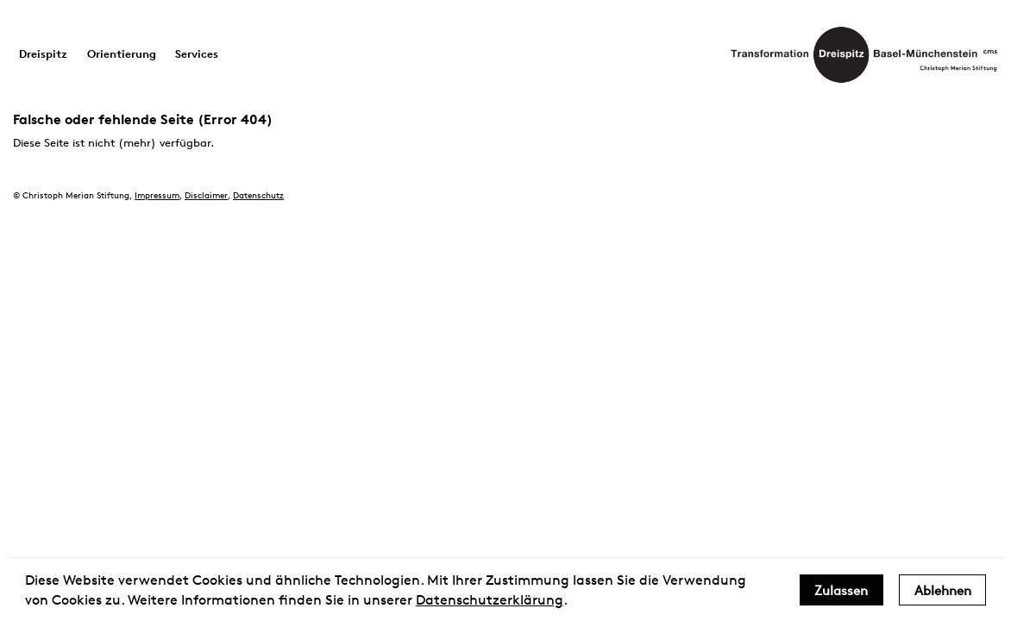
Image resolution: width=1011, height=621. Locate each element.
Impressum (157, 194)
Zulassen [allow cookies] (841, 590)
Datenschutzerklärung (489, 600)
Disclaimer (206, 194)
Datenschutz (258, 194)
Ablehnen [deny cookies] (942, 590)
